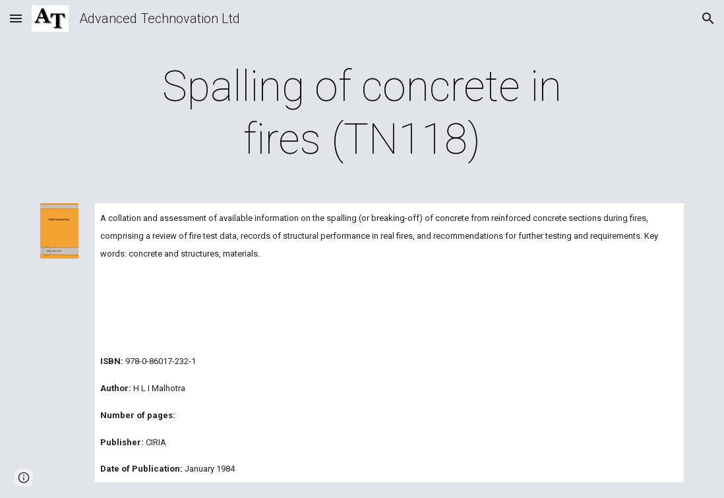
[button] (16, 18)
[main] (362, 113)
